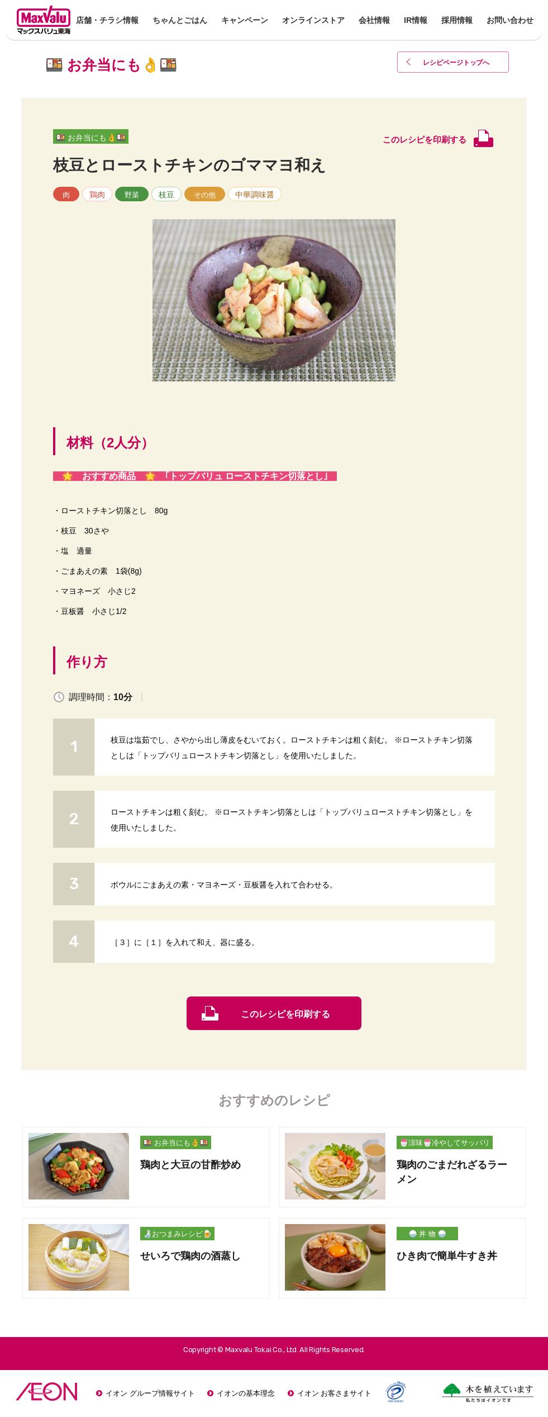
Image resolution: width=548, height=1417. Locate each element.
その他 (205, 195)
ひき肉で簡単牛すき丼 (447, 1256)
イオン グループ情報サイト (150, 1393)
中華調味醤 (254, 194)
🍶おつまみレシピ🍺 (177, 1234)
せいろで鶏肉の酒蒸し (190, 1256)
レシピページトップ (457, 63)
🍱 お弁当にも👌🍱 (91, 137)
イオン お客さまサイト (334, 1393)
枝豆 (166, 194)
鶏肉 (97, 194)
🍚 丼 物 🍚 (427, 1234)
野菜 (132, 195)
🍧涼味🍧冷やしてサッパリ (444, 1143)
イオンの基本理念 (246, 1393)
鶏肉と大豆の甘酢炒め (190, 1164)
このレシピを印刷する (285, 1014)
